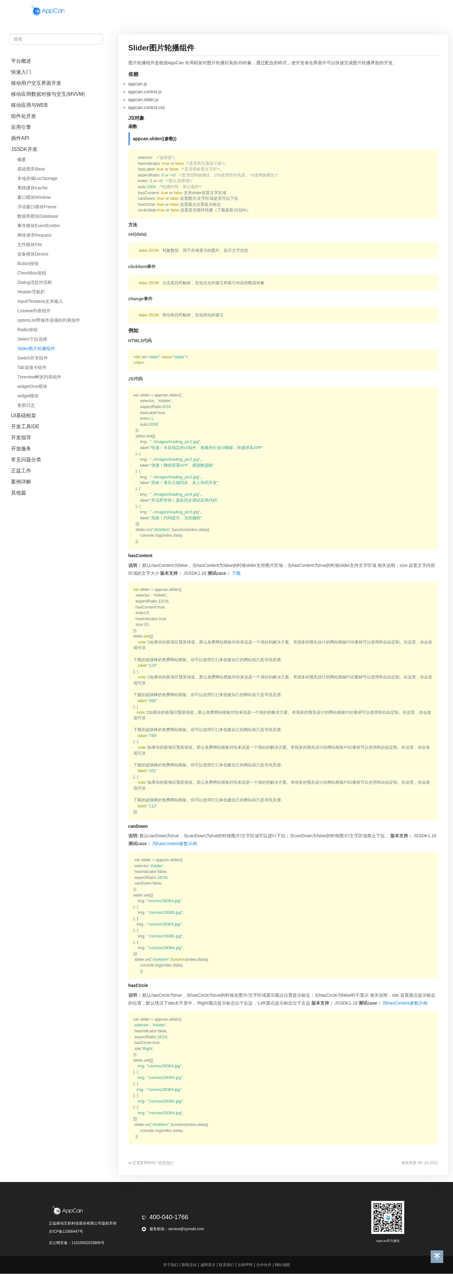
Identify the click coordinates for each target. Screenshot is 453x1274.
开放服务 (21, 448)
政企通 (249, 10)
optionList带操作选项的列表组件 (48, 320)
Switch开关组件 (32, 357)
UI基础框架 (23, 415)
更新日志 (26, 405)
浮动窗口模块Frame (36, 206)
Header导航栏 (31, 291)
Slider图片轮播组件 (36, 348)
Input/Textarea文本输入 (40, 301)
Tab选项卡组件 (32, 367)
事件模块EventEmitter (38, 225)
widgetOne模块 (32, 386)
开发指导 (21, 437)
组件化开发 (23, 116)
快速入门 (21, 72)
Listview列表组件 (34, 310)
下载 (236, 573)
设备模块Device (32, 254)
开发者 (274, 10)
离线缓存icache (32, 187)
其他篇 (18, 492)
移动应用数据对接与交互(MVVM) (48, 94)
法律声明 (245, 1265)
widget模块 (28, 395)
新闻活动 (189, 1265)
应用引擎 (21, 127)
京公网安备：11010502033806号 (76, 1243)
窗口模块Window (34, 197)
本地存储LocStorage (37, 178)
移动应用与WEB (29, 105)
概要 (21, 159)
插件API (20, 138)
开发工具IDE (25, 426)
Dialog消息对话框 (34, 282)
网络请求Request (34, 235)
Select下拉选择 (32, 339)
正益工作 (21, 470)
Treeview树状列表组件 (39, 376)
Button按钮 (28, 263)
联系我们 (165, 1163)
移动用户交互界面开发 (36, 83)
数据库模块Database (37, 216)
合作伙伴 (302, 10)
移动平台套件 (216, 10)
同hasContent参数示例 (175, 843)
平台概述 (21, 61)
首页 (156, 10)
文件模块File (29, 244)
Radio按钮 (27, 329)
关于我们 (170, 1265)
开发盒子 (181, 10)
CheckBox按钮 (31, 272)
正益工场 (332, 10)
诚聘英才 (207, 1265)
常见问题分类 (26, 459)
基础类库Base (31, 168)
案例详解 (21, 481)
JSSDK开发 (24, 149)
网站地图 (282, 1265)
